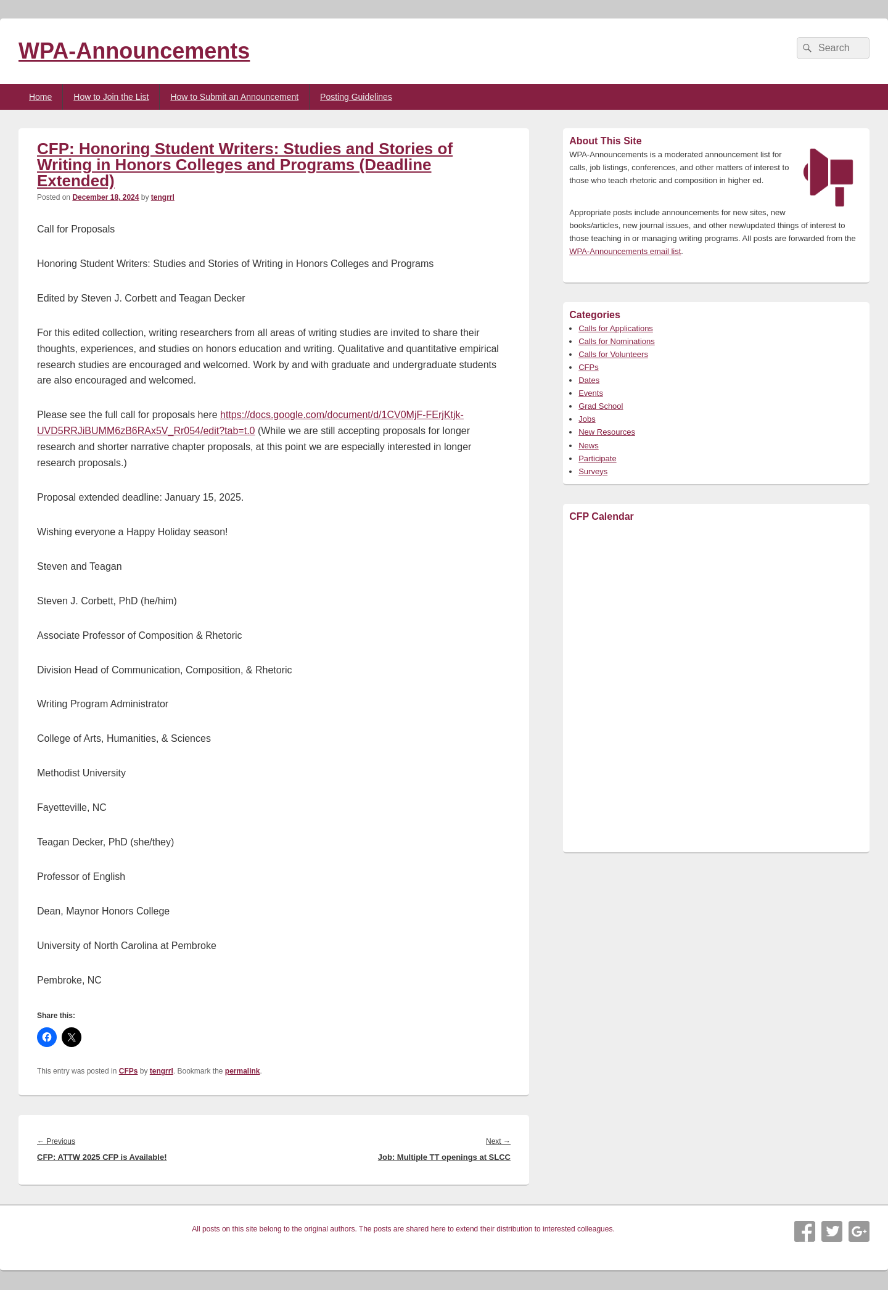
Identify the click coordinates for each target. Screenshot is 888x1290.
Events (590, 393)
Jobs (586, 419)
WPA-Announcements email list (625, 251)
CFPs (128, 1071)
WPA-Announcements (134, 51)
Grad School (600, 406)
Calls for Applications (615, 328)
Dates (588, 380)
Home (40, 97)
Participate (597, 458)
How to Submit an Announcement (234, 97)
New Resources (606, 432)
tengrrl (163, 197)
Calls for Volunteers (613, 354)
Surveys (592, 471)
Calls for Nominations (616, 341)
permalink (242, 1071)
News (588, 445)
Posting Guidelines (356, 97)
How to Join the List (111, 97)
